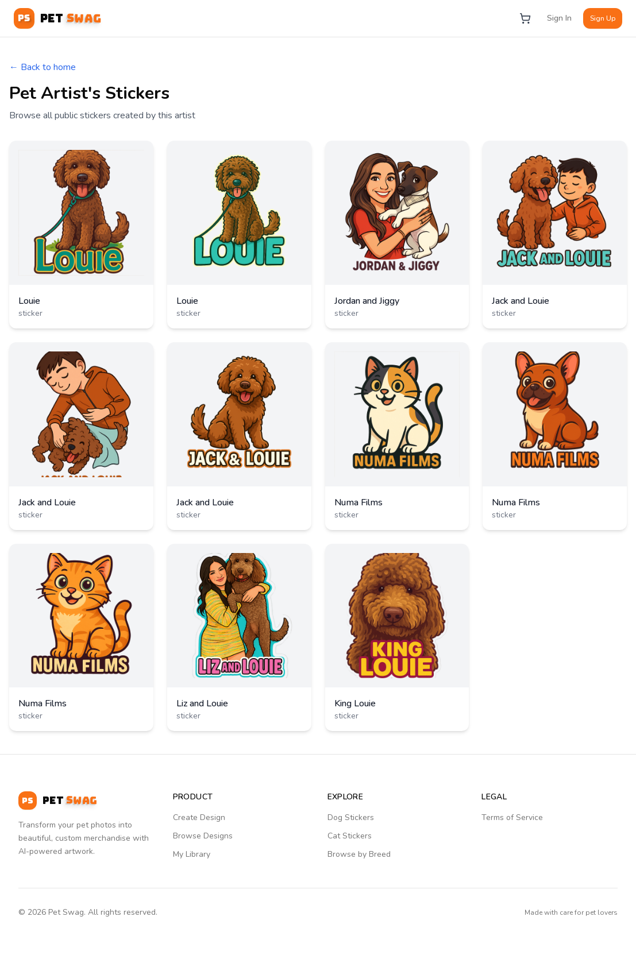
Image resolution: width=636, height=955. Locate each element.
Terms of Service (512, 817)
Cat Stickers (349, 835)
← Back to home (42, 67)
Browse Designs (203, 835)
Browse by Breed (359, 854)
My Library (191, 854)
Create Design (199, 817)
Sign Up (602, 18)
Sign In (559, 18)
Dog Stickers (350, 817)
